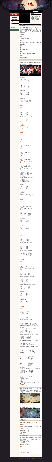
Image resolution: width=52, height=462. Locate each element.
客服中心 (28, 458)
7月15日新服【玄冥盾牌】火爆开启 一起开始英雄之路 (35, 16)
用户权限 (25, 458)
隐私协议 (23, 458)
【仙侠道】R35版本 (33, 20)
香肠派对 (38, 458)
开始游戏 (14, 14)
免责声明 (21, 458)
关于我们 (19, 458)
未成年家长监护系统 (14, 30)
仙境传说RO (35, 458)
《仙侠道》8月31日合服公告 (33, 15)
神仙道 (33, 458)
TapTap (40, 458)
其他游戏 (36, 11)
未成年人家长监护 (30, 458)
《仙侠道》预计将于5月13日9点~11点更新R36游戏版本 (35, 19)
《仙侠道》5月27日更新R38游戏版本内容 (35, 18)
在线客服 (12, 25)
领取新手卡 (14, 19)
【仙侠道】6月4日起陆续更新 (34, 17)
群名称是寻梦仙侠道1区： (13, 27)
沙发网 (41, 458)
